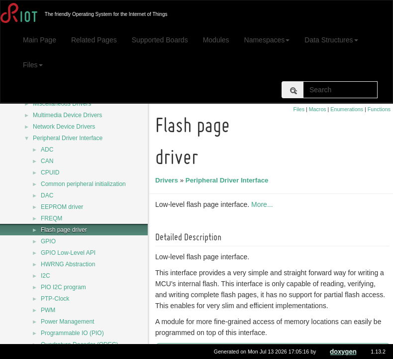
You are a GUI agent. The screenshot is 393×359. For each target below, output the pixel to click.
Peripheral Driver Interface (67, 138)
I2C (45, 275)
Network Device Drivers (64, 126)
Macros (317, 109)
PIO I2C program (63, 287)
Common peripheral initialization (83, 183)
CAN (47, 161)
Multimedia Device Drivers (67, 115)
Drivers (168, 180)
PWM (48, 310)
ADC (47, 149)
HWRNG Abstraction (68, 264)
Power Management (67, 321)
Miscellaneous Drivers (62, 103)
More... (264, 204)
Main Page (39, 40)
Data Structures (331, 40)
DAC (47, 195)
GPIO (48, 241)
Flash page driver (64, 229)
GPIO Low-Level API (68, 252)
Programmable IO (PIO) (72, 333)
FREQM (51, 218)
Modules (216, 40)
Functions (379, 109)
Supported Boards (160, 40)
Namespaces (267, 40)
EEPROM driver (62, 206)
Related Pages (94, 40)
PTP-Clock (55, 298)
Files (33, 65)
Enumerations (346, 109)
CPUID (50, 172)
